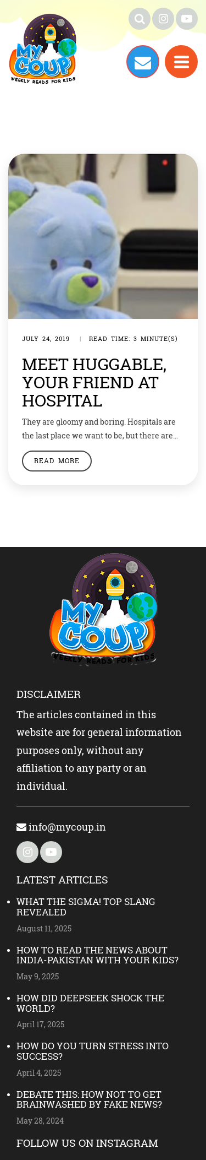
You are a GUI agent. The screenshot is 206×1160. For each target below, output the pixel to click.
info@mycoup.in (61, 826)
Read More (57, 460)
